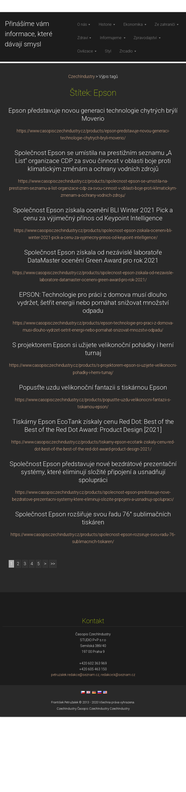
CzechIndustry (81, 151)
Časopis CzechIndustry (93, 783)
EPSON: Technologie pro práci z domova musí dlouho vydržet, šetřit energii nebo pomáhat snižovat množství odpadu (93, 378)
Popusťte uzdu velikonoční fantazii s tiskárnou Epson (93, 462)
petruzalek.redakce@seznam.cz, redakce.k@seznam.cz (93, 750)
